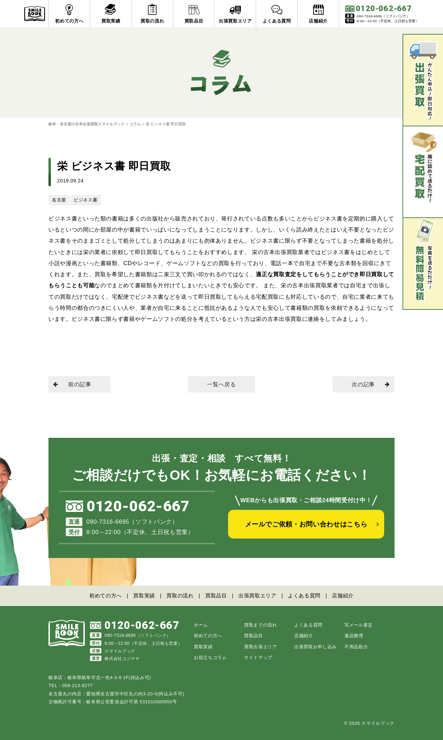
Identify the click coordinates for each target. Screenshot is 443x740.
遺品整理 (353, 635)
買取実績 (143, 595)
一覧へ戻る (221, 384)
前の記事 (72, 384)
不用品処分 (356, 646)
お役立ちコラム (210, 657)
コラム (135, 124)
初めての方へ (104, 595)
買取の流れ (179, 595)
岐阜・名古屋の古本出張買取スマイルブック (86, 124)
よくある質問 (305, 595)
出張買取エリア (258, 595)
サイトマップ (258, 657)
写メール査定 (358, 624)
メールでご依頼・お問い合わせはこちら (306, 526)
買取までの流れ (260, 624)
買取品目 (216, 595)
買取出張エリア (260, 646)
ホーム (201, 624)
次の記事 (370, 384)
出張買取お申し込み (315, 646)
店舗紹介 (344, 595)
